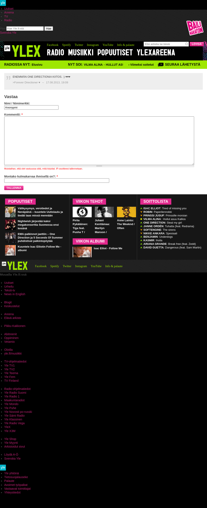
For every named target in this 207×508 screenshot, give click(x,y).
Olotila (8, 359)
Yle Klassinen (13, 429)
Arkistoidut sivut (14, 456)
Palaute (9, 490)
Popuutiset (115, 53)
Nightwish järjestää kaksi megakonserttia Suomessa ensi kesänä (38, 234)
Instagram (93, 45)
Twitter (79, 45)
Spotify (66, 45)
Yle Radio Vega (14, 432)
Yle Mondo (11, 413)
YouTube (107, 45)
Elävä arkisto (12, 327)
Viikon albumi (90, 251)
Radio (8, 20)
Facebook (52, 45)
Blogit (8, 311)
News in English (14, 303)
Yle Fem (9, 386)
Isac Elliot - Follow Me (108, 257)
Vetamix (9, 351)
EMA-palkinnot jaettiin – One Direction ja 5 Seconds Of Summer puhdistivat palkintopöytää (40, 247)
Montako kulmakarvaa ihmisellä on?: (31, 186)
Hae (2, 28)
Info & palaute (125, 45)
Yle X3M (9, 440)
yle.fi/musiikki (13, 363)
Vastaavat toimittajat (17, 498)
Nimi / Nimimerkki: (17, 103)
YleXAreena (156, 53)
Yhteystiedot (12, 502)
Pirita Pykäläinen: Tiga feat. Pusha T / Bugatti (80, 237)
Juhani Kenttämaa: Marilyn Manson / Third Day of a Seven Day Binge (104, 241)
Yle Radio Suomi (15, 402)
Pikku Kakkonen (14, 335)
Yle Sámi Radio (14, 425)
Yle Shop (10, 448)
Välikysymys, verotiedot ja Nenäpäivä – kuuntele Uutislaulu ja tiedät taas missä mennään (40, 221)
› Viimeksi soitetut (141, 64)
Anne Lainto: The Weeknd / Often (126, 233)
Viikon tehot (89, 211)
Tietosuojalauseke (16, 486)
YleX (7, 436)
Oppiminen (11, 347)
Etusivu (37, 64)
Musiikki (81, 53)
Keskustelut (11, 315)
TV (6, 16)
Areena (9, 12)
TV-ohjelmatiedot (15, 371)
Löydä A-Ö (11, 464)
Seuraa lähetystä (182, 64)
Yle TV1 (9, 375)
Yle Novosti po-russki (18, 421)
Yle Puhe (10, 417)
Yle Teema (11, 382)
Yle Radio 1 (11, 406)
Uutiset (9, 8)
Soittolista (155, 211)
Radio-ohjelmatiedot (17, 398)
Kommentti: (13, 114)
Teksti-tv (9, 299)
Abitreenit (10, 343)
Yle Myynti (11, 452)
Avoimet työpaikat (15, 494)
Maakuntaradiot (14, 409)
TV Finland (11, 390)
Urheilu (9, 296)
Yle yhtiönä (11, 482)
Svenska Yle (8, 32)
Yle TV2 (9, 378)
